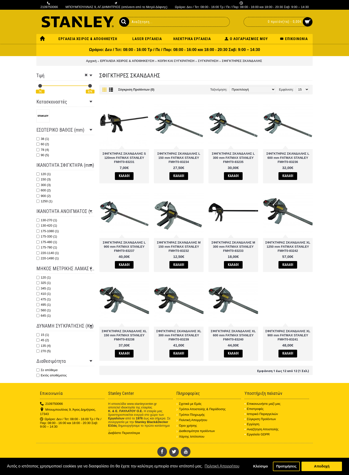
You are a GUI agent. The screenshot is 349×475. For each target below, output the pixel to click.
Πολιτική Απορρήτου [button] (222, 466)
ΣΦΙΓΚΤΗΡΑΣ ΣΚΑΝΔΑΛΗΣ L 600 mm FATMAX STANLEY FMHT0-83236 (287, 158)
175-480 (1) (46, 242)
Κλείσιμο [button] (260, 466)
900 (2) (43, 196)
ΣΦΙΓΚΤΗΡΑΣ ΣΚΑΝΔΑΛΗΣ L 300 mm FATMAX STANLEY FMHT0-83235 (233, 158)
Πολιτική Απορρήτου (191, 420)
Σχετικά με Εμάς (189, 404)
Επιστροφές (254, 409)
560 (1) (43, 310)
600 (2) (43, 190)
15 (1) (42, 335)
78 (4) (42, 150)
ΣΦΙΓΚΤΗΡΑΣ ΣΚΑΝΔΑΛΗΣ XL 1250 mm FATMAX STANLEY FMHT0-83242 (287, 247)
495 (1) (43, 304)
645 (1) (43, 315)
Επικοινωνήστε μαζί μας (262, 404)
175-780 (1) (46, 247)
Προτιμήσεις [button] (286, 466)
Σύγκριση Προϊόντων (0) (136, 89)
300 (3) (43, 185)
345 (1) (43, 288)
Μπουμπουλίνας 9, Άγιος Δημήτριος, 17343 (68, 412)
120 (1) (43, 174)
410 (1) (43, 294)
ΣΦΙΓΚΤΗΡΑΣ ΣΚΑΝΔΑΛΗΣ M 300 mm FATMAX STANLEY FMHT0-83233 (233, 247)
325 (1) (43, 283)
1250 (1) (44, 201)
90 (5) (42, 155)
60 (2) (42, 144)
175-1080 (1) (47, 231)
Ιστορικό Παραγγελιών (261, 414)
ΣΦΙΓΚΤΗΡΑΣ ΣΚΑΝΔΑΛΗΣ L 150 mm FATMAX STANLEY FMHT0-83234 (178, 158)
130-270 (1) (46, 220)
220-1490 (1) (47, 258)
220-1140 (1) (47, 253)
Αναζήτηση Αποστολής (261, 429)
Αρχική (91, 61)
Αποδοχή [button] (322, 466)
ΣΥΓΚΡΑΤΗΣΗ (208, 61)
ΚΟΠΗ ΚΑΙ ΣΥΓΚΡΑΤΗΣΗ (176, 61)
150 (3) (43, 179)
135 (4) (43, 346)
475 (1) (43, 299)
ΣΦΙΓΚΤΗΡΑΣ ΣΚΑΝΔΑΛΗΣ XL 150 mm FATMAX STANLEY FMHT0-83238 (124, 335)
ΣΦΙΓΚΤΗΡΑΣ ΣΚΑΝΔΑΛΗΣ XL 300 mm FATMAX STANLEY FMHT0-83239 (178, 335)
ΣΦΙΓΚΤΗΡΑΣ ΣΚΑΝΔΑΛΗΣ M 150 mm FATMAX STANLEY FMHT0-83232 (178, 247)
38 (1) (42, 139)
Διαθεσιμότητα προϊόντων (195, 431)
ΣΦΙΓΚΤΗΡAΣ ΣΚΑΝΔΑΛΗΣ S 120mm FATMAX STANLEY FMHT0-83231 (124, 158)
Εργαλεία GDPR (257, 434)
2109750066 (51, 404)
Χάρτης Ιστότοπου (190, 437)
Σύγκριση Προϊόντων (260, 419)
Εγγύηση (252, 424)
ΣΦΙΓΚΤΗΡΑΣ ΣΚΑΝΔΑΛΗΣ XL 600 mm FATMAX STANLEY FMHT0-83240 (233, 335)
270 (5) (43, 351)
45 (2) (42, 340)
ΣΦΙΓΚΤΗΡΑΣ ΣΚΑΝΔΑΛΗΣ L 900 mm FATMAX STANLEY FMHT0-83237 (124, 247)
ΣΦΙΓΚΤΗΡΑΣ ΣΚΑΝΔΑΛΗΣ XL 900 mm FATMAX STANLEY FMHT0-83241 (287, 335)
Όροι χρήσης (186, 426)
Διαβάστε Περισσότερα (124, 433)
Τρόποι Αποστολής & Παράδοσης (201, 409)
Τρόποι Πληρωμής (190, 415)
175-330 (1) (46, 236)
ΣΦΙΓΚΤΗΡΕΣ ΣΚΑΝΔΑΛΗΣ (242, 61)
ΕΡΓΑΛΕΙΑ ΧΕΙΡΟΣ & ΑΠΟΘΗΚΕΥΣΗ (127, 61)
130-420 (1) (46, 225)
